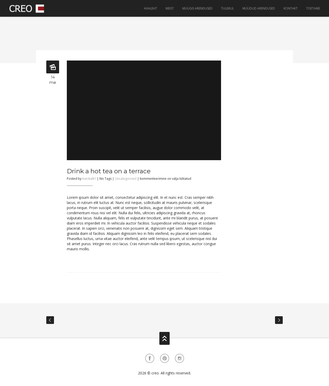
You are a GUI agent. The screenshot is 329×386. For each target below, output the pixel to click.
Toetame (313, 8)
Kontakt (291, 8)
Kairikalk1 (89, 178)
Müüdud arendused (258, 8)
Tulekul (227, 8)
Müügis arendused (197, 8)
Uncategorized (125, 178)
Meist (170, 8)
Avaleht (150, 8)
